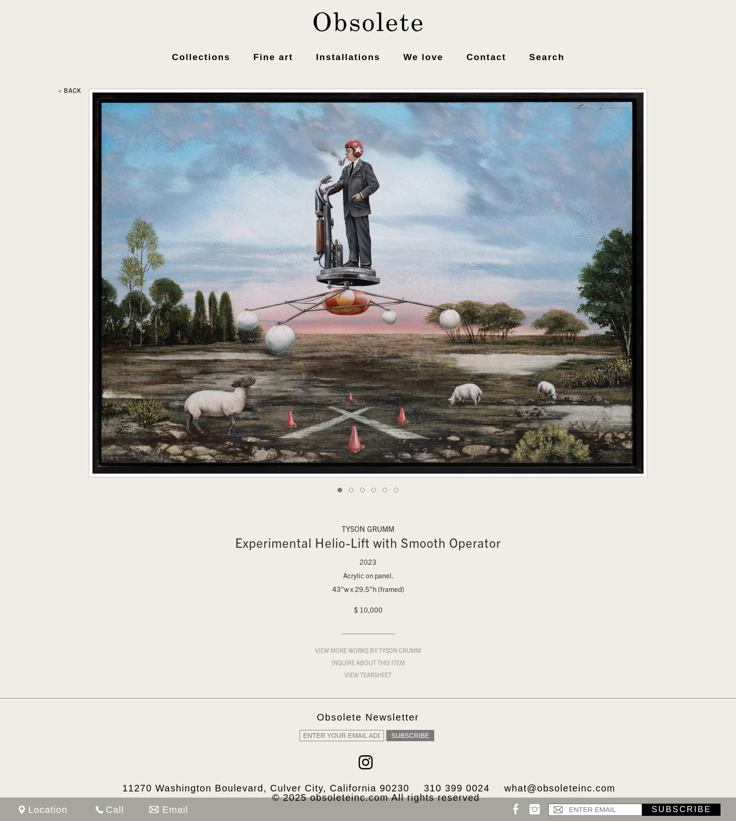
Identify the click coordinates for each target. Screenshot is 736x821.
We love (423, 57)
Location (48, 810)
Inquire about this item (368, 664)
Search (546, 57)
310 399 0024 (457, 788)
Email (175, 810)
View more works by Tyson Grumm (368, 652)
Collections (201, 57)
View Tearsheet (368, 676)
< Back (69, 92)
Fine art (273, 57)
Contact (486, 57)
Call (115, 810)
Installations (348, 57)
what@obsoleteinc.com (559, 788)
